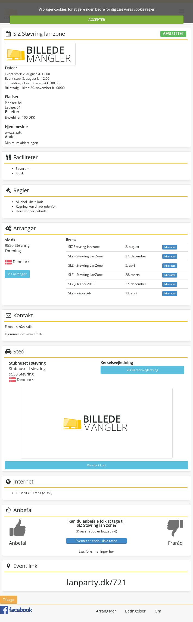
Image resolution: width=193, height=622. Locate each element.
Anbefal (17, 543)
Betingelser (135, 611)
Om (158, 611)
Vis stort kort (96, 465)
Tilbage (8, 599)
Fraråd (175, 543)
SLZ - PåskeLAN (80, 293)
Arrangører (106, 611)
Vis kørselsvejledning (142, 370)
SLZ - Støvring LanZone (85, 256)
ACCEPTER (96, 19)
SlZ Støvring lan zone (84, 246)
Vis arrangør (17, 274)
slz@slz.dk (24, 326)
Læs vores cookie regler (135, 9)
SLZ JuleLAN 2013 (81, 284)
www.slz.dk (13, 132)
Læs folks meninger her (96, 551)
